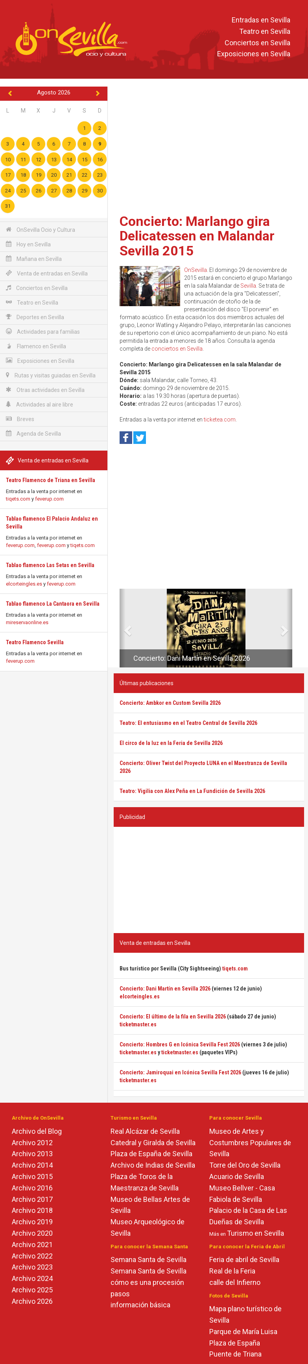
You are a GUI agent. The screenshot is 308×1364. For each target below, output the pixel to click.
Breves (20, 419)
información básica (140, 1305)
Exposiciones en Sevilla (253, 54)
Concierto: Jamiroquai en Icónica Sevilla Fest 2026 (180, 1072)
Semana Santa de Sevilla (148, 1259)
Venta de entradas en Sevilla (47, 273)
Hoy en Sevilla (28, 244)
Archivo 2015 (32, 1176)
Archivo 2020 (32, 1233)
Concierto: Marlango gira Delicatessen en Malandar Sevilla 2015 (197, 236)
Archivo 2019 (32, 1222)
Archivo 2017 (32, 1199)
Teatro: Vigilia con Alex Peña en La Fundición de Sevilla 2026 (192, 791)
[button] (122, 628)
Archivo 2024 (32, 1278)
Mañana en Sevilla (34, 258)
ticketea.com (220, 419)
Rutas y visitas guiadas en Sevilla (51, 375)
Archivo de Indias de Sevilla (153, 1165)
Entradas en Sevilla (261, 20)
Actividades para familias (43, 331)
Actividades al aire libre (39, 404)
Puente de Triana (235, 1354)
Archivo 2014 (32, 1165)
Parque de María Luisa (243, 1331)
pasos (120, 1294)
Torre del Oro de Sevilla (244, 1165)
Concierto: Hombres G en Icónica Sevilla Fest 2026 (180, 1044)
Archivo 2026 (32, 1301)
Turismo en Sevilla (255, 1233)
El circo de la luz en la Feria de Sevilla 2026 (171, 743)
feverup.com (49, 499)
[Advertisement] (209, 147)
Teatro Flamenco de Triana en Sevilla (50, 480)
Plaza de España (234, 1343)
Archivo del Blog (37, 1131)
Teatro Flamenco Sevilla (35, 642)
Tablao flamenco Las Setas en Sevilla (50, 565)
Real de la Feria (232, 1271)
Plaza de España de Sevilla (151, 1154)
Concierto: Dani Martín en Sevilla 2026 (191, 658)
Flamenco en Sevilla (36, 346)
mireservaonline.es (27, 622)
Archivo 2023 (32, 1267)
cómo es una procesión (147, 1282)
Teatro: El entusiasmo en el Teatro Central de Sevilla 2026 (188, 723)
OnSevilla (195, 270)
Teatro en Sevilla (264, 31)
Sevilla (248, 286)
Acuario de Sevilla (236, 1176)
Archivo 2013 (32, 1154)
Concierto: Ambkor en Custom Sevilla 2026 (170, 703)
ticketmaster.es (138, 1024)
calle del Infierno (234, 1282)
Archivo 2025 (32, 1290)
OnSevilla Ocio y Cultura (40, 229)
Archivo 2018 (32, 1210)
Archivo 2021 (32, 1244)
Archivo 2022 (32, 1256)
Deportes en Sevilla (35, 317)
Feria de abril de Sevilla (244, 1259)
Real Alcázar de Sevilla (145, 1131)
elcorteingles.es (24, 584)
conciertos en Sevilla (177, 349)
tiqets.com (18, 499)
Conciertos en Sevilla (257, 43)
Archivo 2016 (32, 1188)
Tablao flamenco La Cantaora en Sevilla (53, 604)
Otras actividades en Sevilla (45, 389)
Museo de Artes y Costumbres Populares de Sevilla (250, 1142)
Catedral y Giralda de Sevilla (153, 1143)
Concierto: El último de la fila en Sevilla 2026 (173, 1016)
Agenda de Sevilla (33, 433)
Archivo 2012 (32, 1143)
